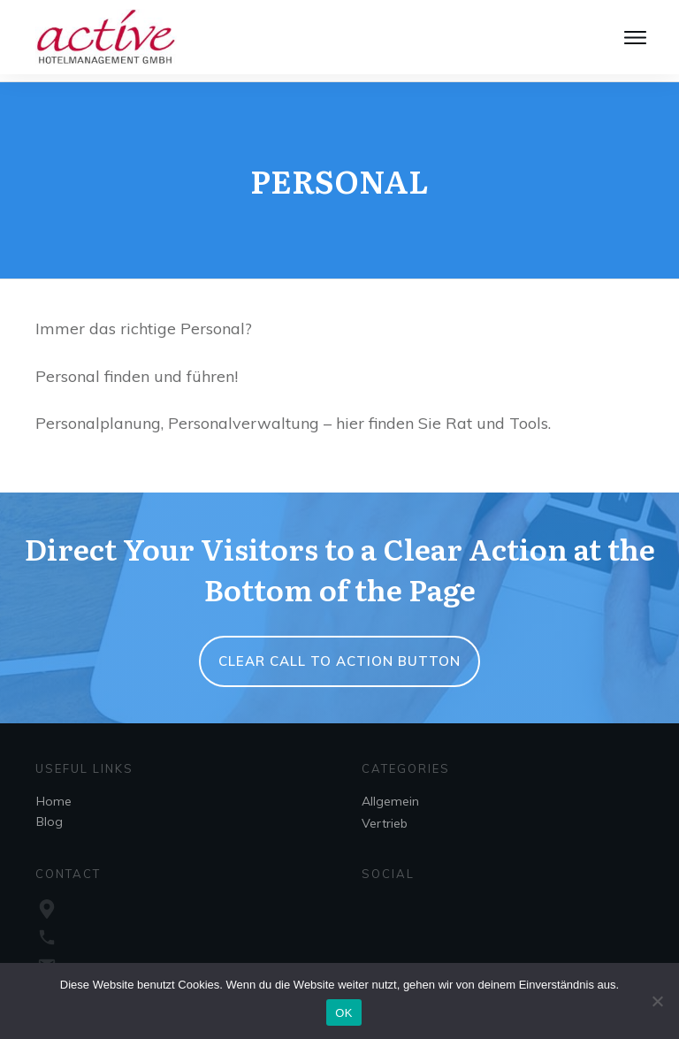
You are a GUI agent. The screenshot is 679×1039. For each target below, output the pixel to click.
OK (343, 1013)
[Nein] (657, 1001)
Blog (49, 815)
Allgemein (390, 795)
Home (54, 795)
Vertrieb (385, 816)
